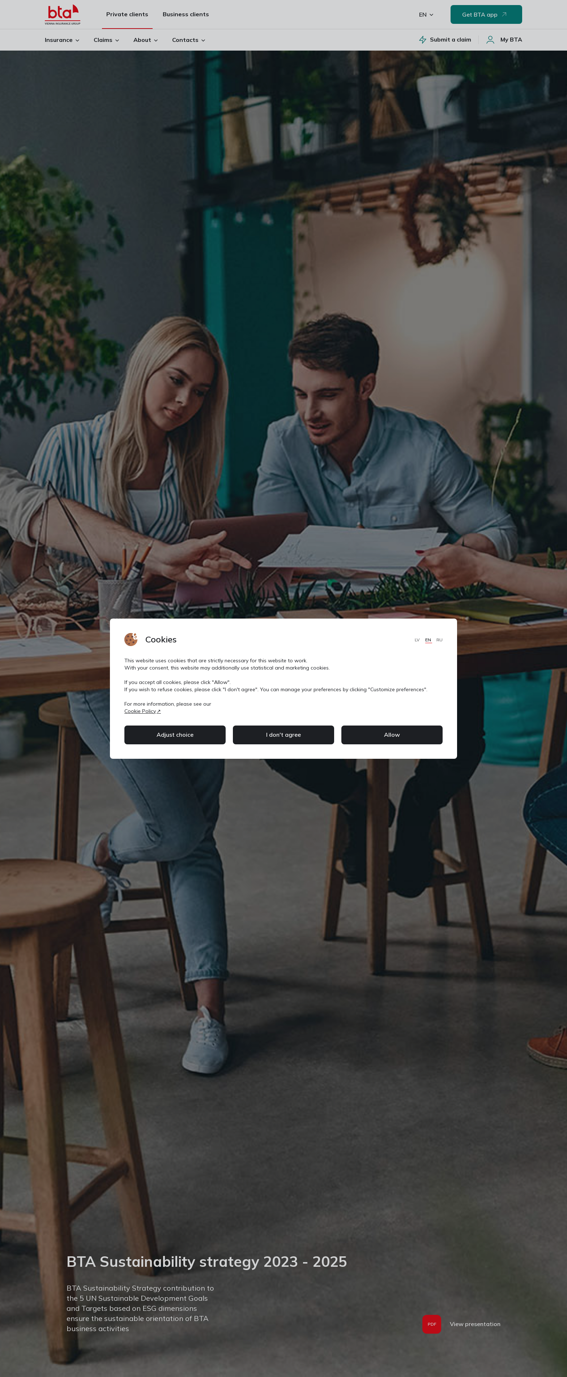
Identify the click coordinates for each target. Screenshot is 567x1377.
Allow (392, 734)
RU (439, 639)
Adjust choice (175, 734)
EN (428, 639)
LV (418, 639)
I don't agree (283, 734)
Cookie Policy (140, 711)
